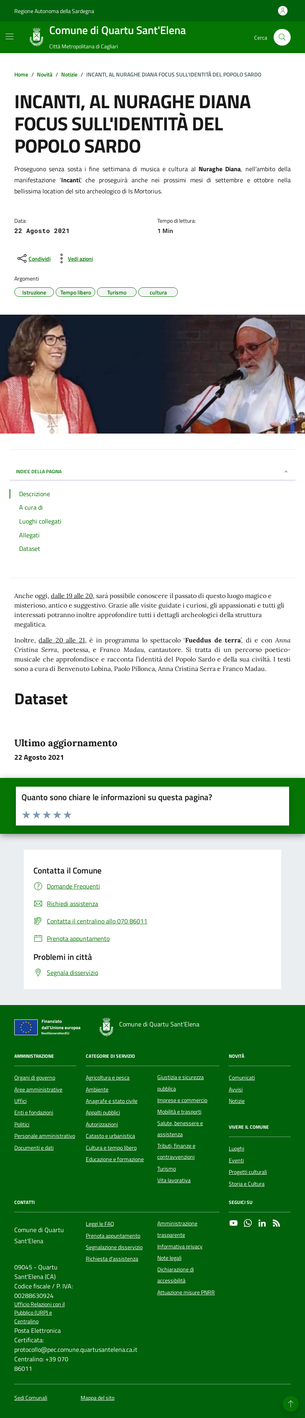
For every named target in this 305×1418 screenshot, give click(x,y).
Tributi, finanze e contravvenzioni (176, 1151)
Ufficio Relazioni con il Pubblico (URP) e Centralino (39, 1313)
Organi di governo (34, 1077)
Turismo (166, 1168)
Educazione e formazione (115, 1159)
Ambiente (97, 1089)
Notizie (237, 1101)
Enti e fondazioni (33, 1112)
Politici (21, 1124)
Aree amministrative (38, 1089)
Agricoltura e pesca (107, 1077)
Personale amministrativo (44, 1135)
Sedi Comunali (30, 1398)
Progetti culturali (248, 1172)
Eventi (236, 1160)
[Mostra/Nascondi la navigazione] (9, 36)
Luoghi (236, 1148)
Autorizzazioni (102, 1124)
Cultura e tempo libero (111, 1147)
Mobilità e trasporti (179, 1111)
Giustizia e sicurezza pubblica (180, 1083)
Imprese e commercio (182, 1100)
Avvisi (236, 1089)
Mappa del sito (97, 1398)
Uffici (20, 1101)
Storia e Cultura (246, 1183)
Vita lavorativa (174, 1180)
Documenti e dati (34, 1147)
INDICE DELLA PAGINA (152, 471)
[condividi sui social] (33, 258)
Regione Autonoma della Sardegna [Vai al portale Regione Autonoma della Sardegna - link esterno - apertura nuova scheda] (54, 11)
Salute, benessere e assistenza (180, 1129)
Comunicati (242, 1077)
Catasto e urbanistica (110, 1135)
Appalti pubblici (103, 1112)
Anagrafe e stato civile (111, 1101)
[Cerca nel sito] (282, 37)
